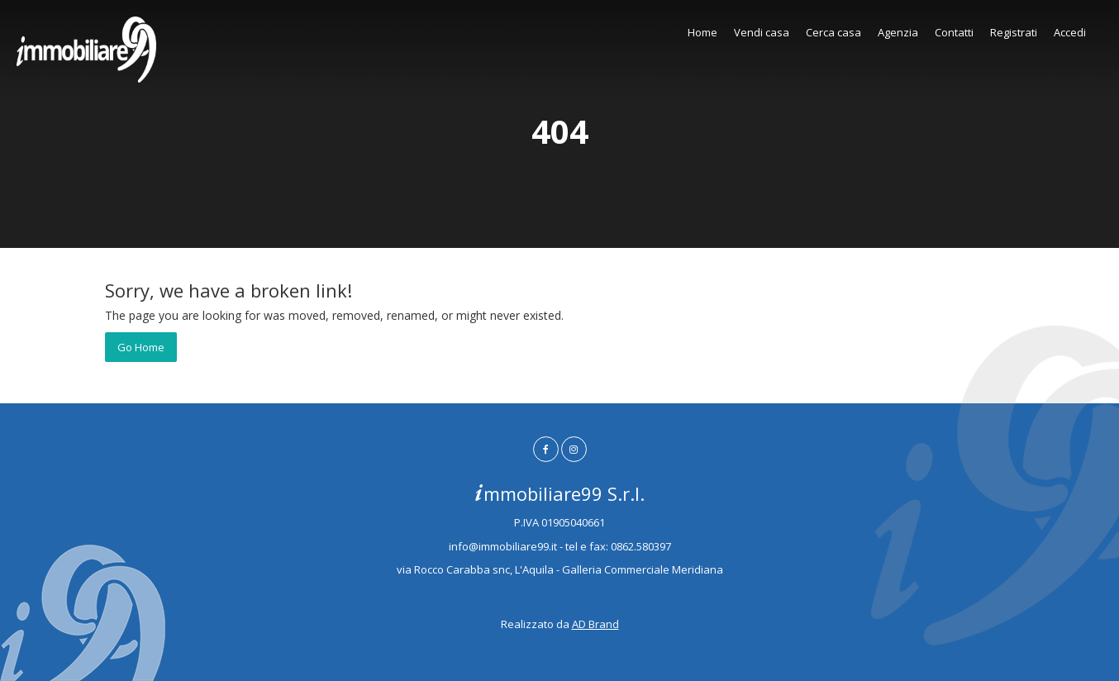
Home (702, 32)
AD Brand (595, 624)
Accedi (1070, 32)
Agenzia (898, 32)
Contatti (954, 32)
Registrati (1013, 32)
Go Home (140, 347)
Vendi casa (761, 32)
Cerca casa (833, 32)
